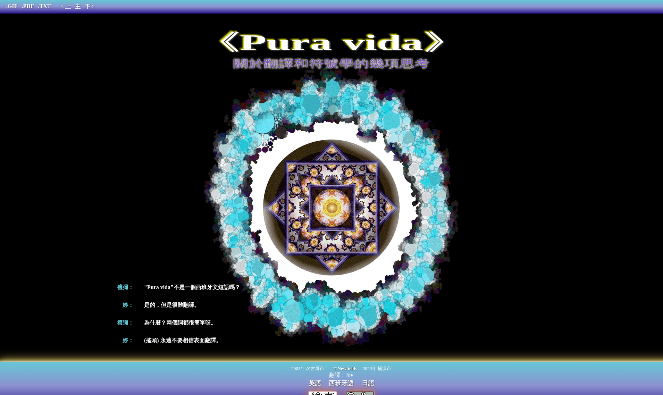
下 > (90, 6)
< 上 (65, 6)
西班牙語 (341, 383)
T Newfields (345, 368)
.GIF (11, 6)
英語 (315, 383)
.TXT (44, 6)
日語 (368, 383)
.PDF (28, 6)
